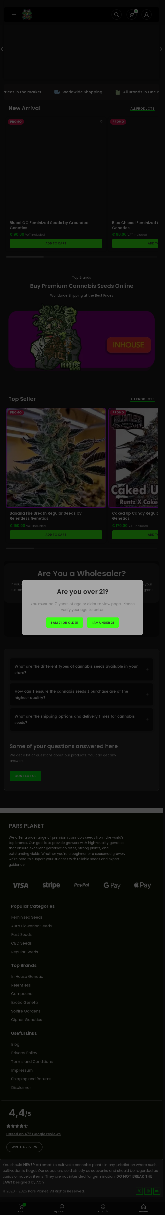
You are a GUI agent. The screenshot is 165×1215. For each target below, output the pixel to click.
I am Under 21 (103, 622)
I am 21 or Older (64, 622)
